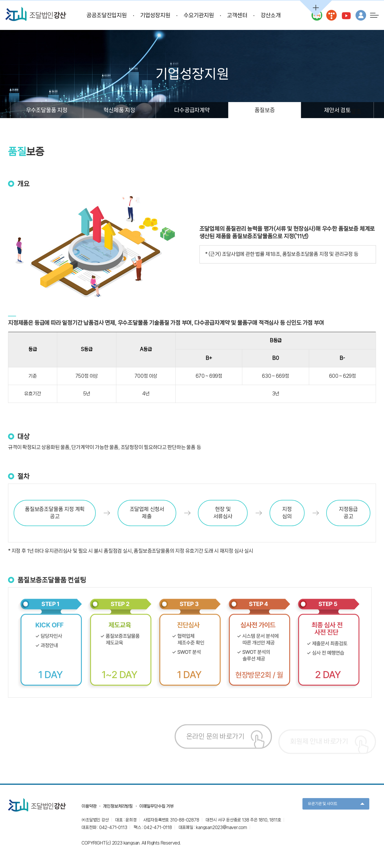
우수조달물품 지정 (46, 110)
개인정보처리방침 (117, 806)
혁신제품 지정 (119, 110)
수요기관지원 (199, 15)
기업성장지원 (155, 15)
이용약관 (89, 806)
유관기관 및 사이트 (322, 804)
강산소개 (271, 15)
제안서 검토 (337, 110)
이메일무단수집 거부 (156, 806)
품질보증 (265, 110)
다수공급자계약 (192, 110)
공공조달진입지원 (106, 15)
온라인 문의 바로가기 (215, 742)
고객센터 (237, 15)
